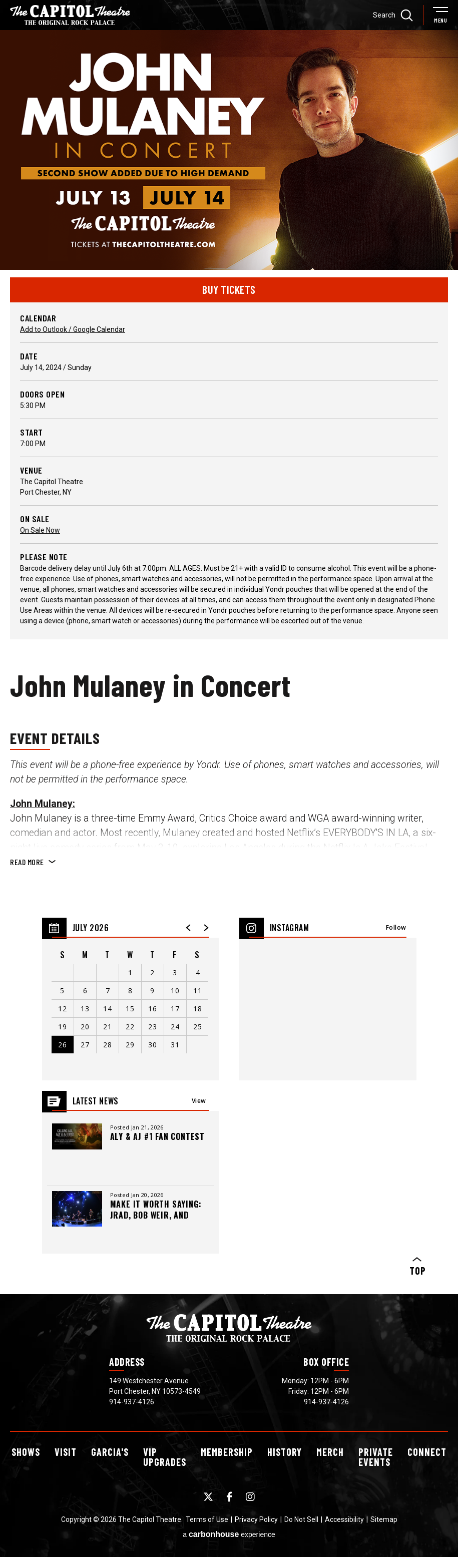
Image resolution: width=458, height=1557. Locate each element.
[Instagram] (250, 1497)
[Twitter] (208, 1497)
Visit (66, 1452)
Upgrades (164, 1457)
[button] (188, 927)
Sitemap (383, 1519)
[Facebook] (229, 1497)
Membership (227, 1452)
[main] (229, 662)
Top (416, 1267)
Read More (27, 862)
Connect (426, 1452)
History (284, 1452)
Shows (26, 1452)
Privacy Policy (256, 1519)
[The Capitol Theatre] (70, 15)
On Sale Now (40, 530)
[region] (130, 999)
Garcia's (110, 1452)
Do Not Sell (301, 1519)
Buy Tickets (229, 289)
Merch (330, 1452)
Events (375, 1457)
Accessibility (344, 1519)
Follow (396, 927)
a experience (229, 1534)
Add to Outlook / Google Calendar (72, 329)
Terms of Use (207, 1519)
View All (199, 1103)
